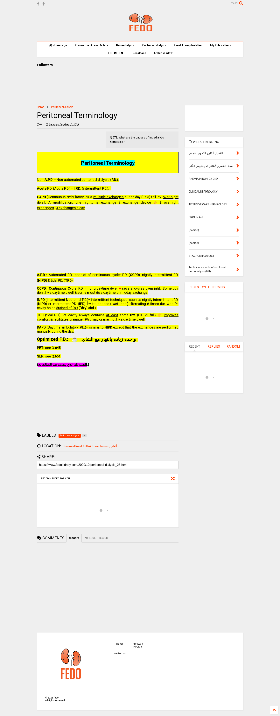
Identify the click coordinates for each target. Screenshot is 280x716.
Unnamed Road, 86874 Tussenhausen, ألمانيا (90, 446)
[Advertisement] (107, 242)
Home (40, 107)
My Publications (220, 45)
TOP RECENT (116, 53)
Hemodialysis (125, 45)
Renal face (139, 53)
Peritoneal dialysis (62, 107)
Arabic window (163, 53)
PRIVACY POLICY (138, 645)
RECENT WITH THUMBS (207, 287)
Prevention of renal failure (91, 45)
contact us (120, 653)
